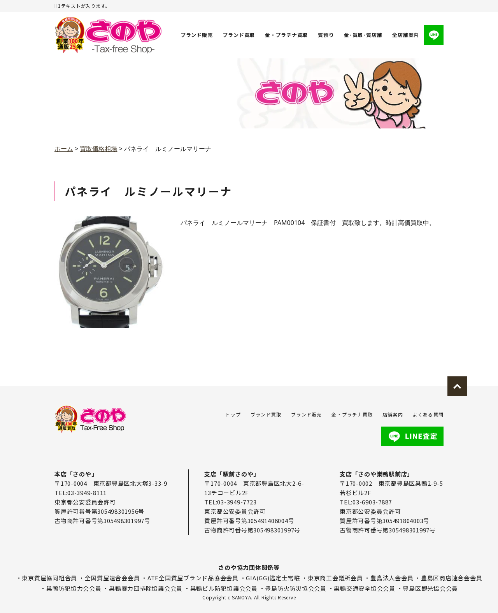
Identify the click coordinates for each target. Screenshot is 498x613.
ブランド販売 (197, 35)
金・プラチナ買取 (286, 35)
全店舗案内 (405, 35)
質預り (326, 35)
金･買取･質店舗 (363, 35)
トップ (233, 414)
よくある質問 (428, 414)
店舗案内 (392, 414)
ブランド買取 (239, 35)
